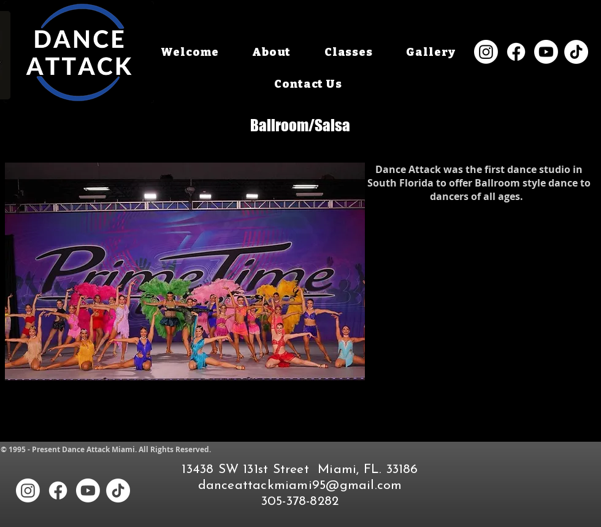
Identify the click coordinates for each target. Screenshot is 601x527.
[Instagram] (486, 52)
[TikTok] (576, 52)
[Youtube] (546, 52)
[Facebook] (516, 52)
